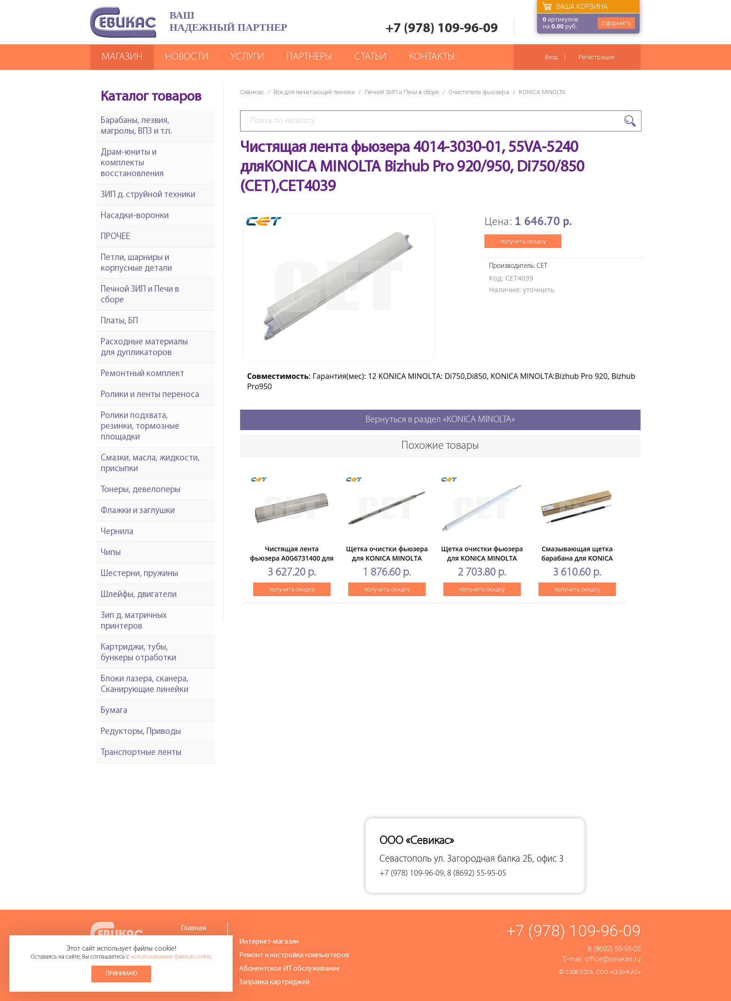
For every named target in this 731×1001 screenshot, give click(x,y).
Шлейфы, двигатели (139, 594)
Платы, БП (119, 321)
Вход (551, 57)
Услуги (247, 57)
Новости (186, 57)
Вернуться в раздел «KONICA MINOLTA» (440, 420)
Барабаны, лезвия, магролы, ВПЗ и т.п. (136, 126)
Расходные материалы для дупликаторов (144, 347)
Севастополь (405, 859)
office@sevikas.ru (613, 959)
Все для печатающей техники (314, 92)
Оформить (616, 23)
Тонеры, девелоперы (140, 490)
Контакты (432, 57)
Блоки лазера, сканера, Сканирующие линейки (144, 684)
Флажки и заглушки (138, 511)
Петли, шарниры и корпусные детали (136, 263)
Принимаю (121, 974)
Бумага (114, 710)
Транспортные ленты (141, 752)
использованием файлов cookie (171, 957)
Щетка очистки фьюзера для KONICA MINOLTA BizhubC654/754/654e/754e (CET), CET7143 (482, 562)
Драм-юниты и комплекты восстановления (132, 163)
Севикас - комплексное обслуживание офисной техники (123, 22)
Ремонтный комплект (142, 374)
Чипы (111, 552)
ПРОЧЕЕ (115, 237)
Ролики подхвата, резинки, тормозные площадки (140, 426)
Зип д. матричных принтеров (134, 621)
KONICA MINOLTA (542, 92)
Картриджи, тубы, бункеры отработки (138, 653)
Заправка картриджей (274, 982)
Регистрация (596, 57)
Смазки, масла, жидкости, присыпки (150, 463)
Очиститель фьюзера (478, 92)
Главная (193, 928)
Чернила (117, 532)
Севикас (252, 92)
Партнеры (309, 57)
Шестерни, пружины (139, 573)
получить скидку (523, 241)
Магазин (122, 57)
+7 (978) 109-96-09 (442, 28)
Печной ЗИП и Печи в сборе (402, 92)
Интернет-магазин (269, 942)
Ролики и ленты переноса (150, 395)
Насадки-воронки (135, 216)
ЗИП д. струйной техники (148, 195)
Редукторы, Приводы (141, 731)
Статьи (370, 57)
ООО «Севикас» (618, 972)
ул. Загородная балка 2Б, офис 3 (499, 859)
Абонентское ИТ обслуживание (289, 969)
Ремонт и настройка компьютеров (294, 955)
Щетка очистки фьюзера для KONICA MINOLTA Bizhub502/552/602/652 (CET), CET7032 (387, 562)
